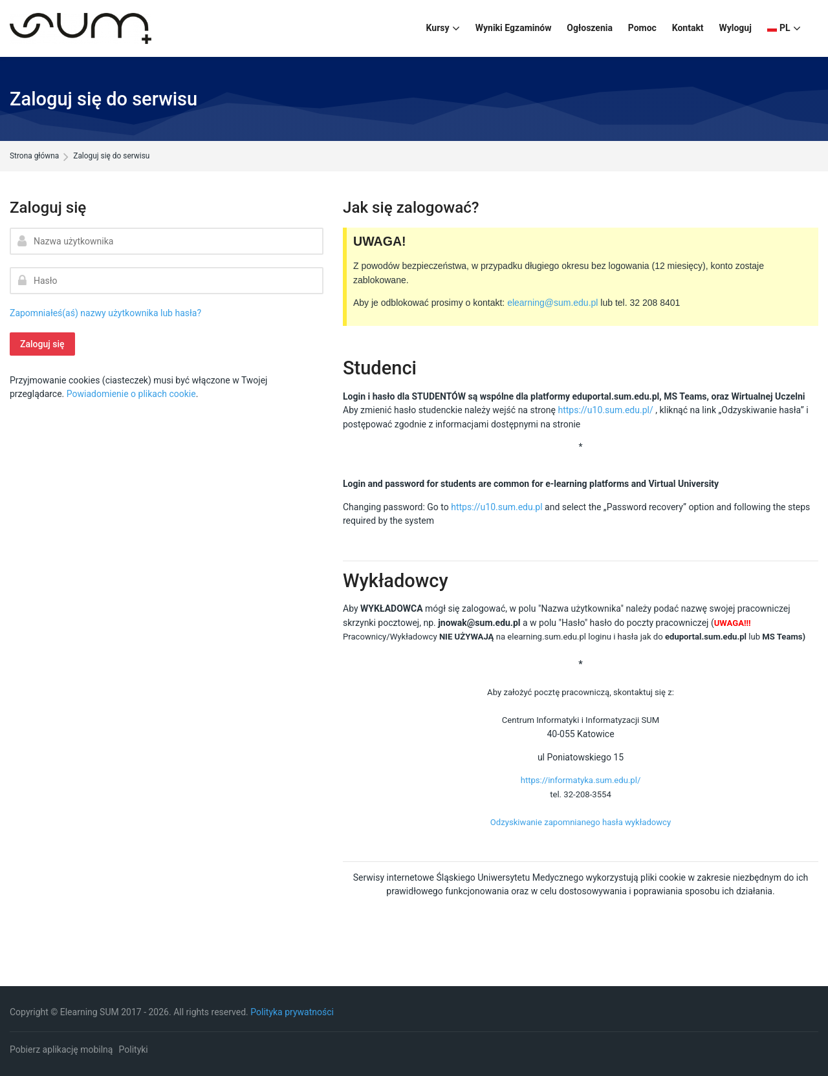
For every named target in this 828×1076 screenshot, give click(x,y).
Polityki (133, 1049)
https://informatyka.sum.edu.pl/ (581, 780)
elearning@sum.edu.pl (552, 302)
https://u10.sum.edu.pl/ (605, 410)
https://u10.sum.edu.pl (496, 507)
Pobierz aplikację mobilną (61, 1049)
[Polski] (784, 28)
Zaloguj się (42, 344)
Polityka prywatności (292, 1012)
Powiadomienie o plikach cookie (131, 394)
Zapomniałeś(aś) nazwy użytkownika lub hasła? (105, 313)
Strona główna (34, 156)
